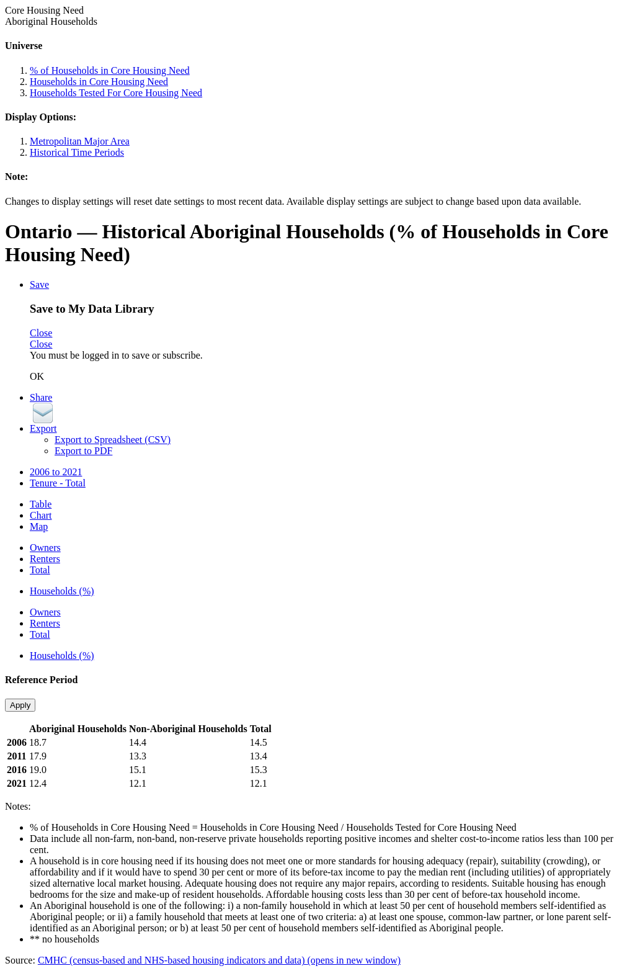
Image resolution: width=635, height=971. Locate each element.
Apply (20, 705)
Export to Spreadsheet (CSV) (113, 439)
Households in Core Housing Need (99, 81)
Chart (41, 515)
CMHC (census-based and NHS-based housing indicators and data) (219, 960)
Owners (45, 547)
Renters (45, 558)
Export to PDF (83, 450)
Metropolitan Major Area (80, 141)
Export (43, 428)
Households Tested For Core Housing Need (116, 92)
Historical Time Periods (77, 152)
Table (40, 504)
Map (39, 526)
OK (37, 376)
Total (40, 570)
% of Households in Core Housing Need (110, 70)
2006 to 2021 (56, 472)
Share (41, 397)
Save (39, 284)
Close (41, 333)
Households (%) (62, 591)
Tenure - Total (58, 483)
